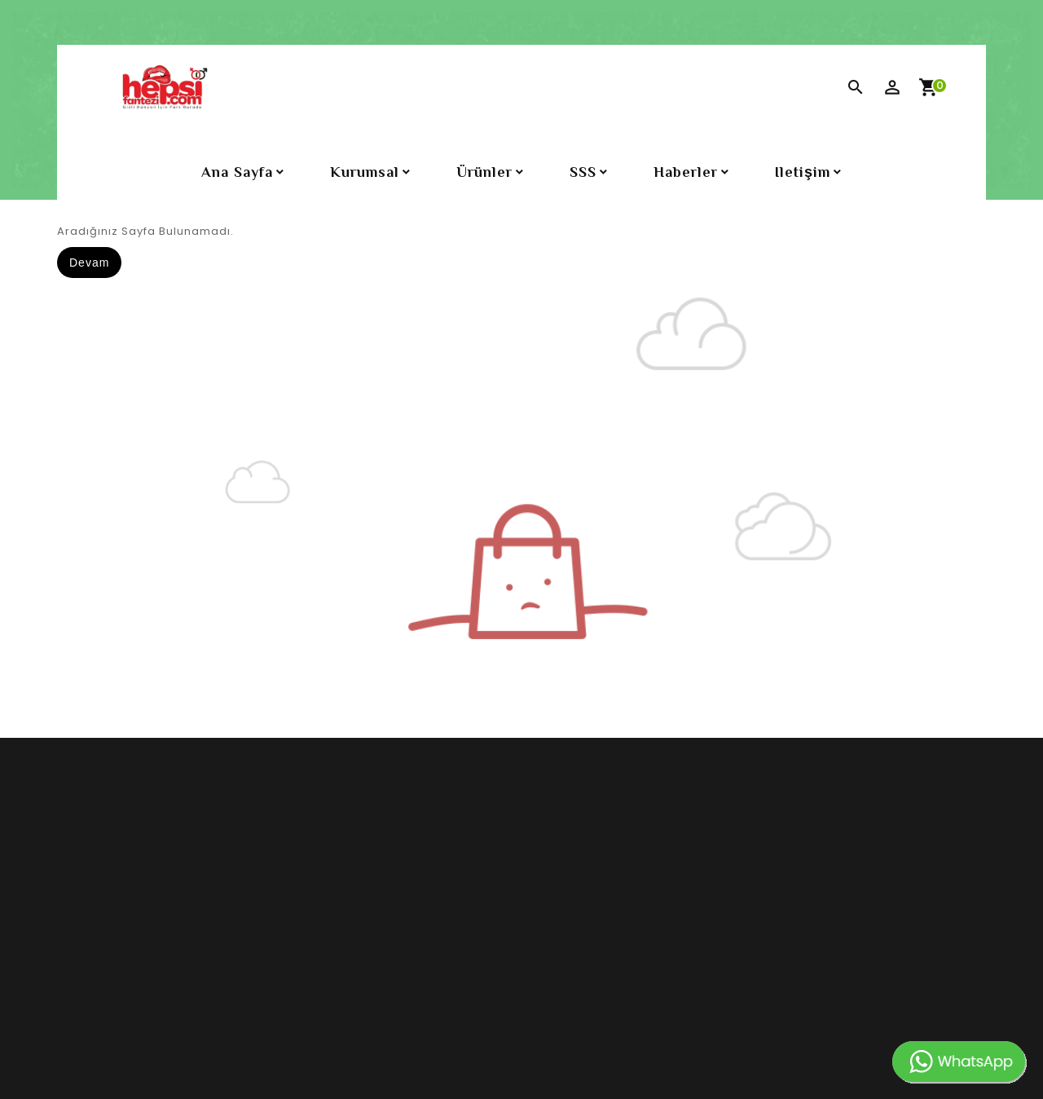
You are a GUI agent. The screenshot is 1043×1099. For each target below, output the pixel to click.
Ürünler (484, 172)
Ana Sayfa (237, 172)
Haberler (686, 172)
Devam (89, 262)
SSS (583, 172)
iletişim (802, 172)
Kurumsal (364, 172)
